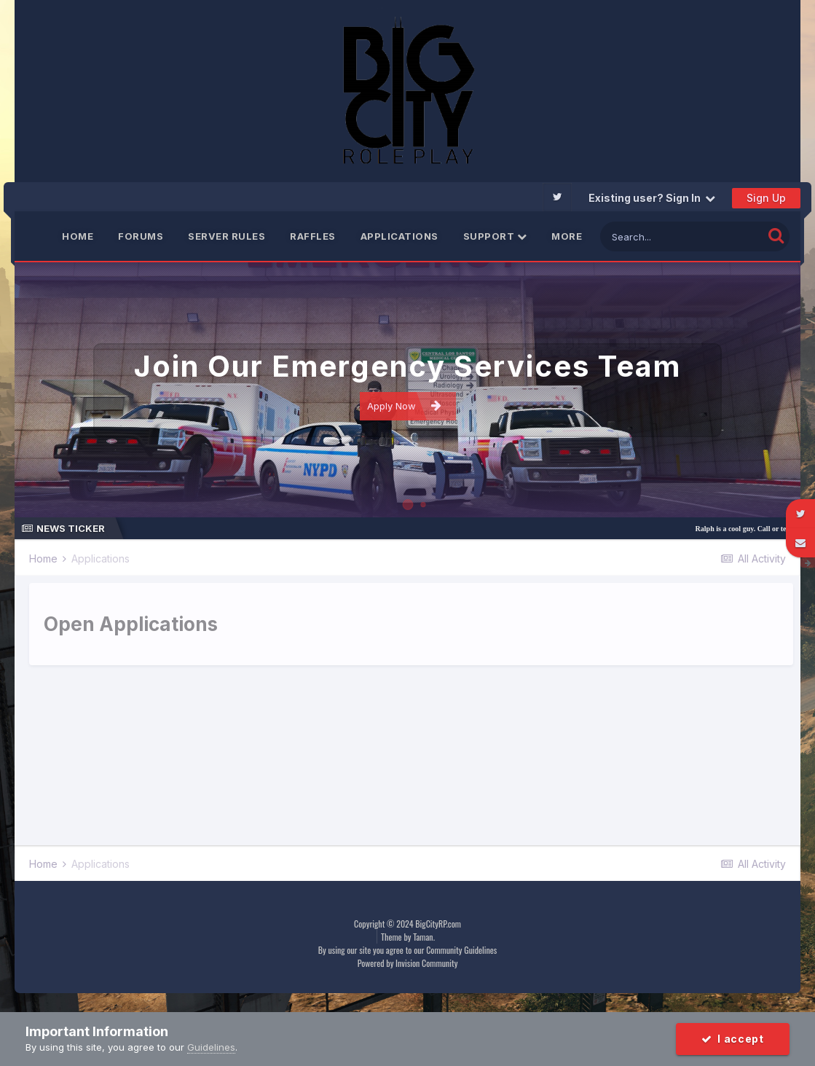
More (566, 236)
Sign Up (766, 198)
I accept (732, 1038)
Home (77, 236)
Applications (399, 236)
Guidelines (211, 1047)
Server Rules (226, 236)
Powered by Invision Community (408, 963)
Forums (140, 236)
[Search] (681, 236)
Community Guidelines (461, 950)
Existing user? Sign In (651, 198)
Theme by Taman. (408, 936)
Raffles (313, 236)
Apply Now (404, 405)
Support (495, 236)
